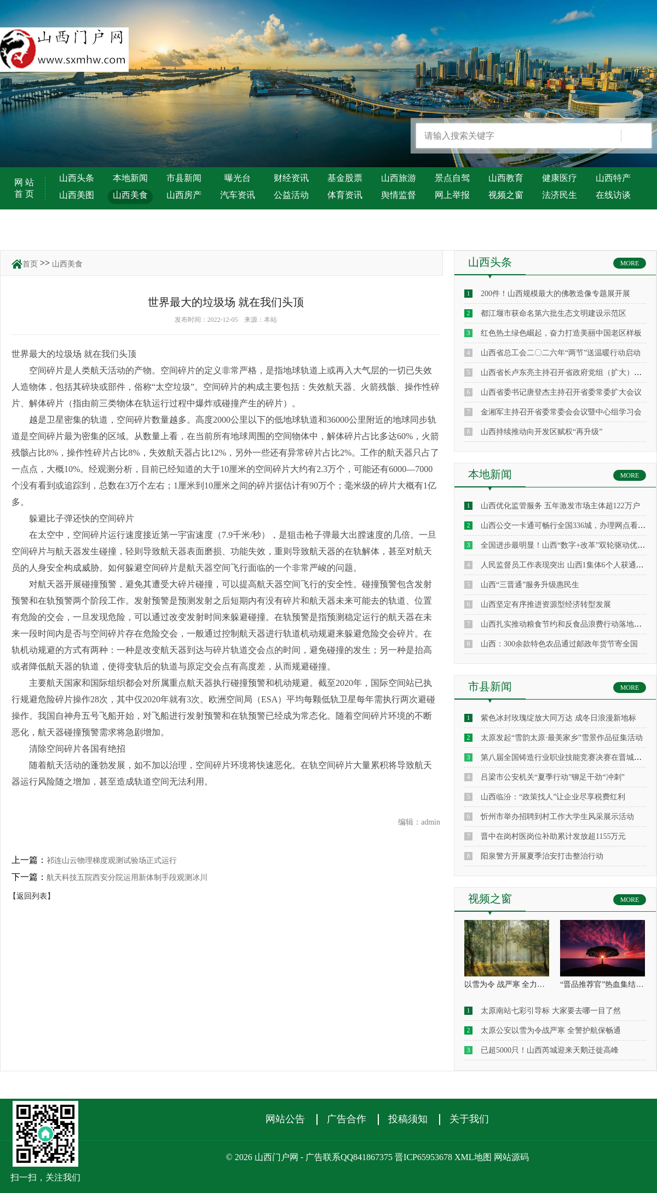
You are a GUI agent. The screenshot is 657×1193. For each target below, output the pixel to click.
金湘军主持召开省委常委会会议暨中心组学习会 (561, 412)
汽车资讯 (237, 195)
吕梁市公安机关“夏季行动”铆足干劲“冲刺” (553, 777)
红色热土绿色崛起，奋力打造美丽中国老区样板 (561, 333)
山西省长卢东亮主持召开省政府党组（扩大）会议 (565, 372)
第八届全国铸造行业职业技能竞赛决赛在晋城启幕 (565, 757)
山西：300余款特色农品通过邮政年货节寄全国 (559, 644)
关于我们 (469, 1119)
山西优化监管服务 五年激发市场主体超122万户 (560, 506)
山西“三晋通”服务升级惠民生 (530, 585)
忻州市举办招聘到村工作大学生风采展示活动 (557, 817)
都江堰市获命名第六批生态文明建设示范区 (553, 313)
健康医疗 (559, 178)
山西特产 (613, 178)
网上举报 (452, 195)
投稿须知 (408, 1119)
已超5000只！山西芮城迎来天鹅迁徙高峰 (550, 1050)
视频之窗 (505, 195)
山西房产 (183, 195)
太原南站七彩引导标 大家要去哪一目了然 (551, 1011)
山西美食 (130, 195)
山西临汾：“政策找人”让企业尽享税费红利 (553, 797)
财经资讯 (291, 178)
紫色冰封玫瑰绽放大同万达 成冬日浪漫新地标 (558, 718)
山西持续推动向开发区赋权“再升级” (541, 432)
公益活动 (291, 195)
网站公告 (285, 1119)
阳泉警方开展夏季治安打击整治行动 (542, 856)
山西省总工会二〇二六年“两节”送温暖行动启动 (561, 353)
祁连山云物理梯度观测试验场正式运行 (112, 860)
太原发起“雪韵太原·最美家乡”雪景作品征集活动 (562, 738)
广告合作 (346, 1119)
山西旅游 (398, 178)
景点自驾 (452, 178)
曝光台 (237, 178)
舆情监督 (398, 195)
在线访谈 (613, 195)
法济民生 (559, 195)
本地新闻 (130, 178)
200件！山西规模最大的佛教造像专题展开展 (555, 293)
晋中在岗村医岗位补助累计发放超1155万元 (553, 836)
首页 (30, 264)
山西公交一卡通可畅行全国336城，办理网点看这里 (567, 525)
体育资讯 (344, 195)
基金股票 (344, 178)
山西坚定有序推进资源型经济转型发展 (546, 604)
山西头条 (76, 178)
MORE (629, 263)
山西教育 (505, 178)
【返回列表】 (32, 896)
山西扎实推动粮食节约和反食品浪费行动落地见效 (565, 624)
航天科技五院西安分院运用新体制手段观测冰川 (127, 877)
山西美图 (76, 195)
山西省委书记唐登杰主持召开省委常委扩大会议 (561, 392)
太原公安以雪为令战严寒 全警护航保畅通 (551, 1030)
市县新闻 (183, 178)
